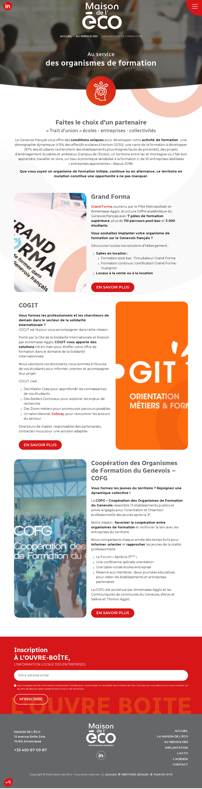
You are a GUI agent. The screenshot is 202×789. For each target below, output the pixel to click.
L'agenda (180, 760)
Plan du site (163, 775)
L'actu (182, 754)
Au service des (176, 743)
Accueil (181, 731)
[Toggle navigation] (194, 8)
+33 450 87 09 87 (30, 751)
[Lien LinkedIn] (7, 6)
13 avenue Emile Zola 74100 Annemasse (29, 737)
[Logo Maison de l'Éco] (105, 16)
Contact (180, 765)
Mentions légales (135, 775)
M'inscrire (31, 700)
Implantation (176, 748)
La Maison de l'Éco (172, 737)
